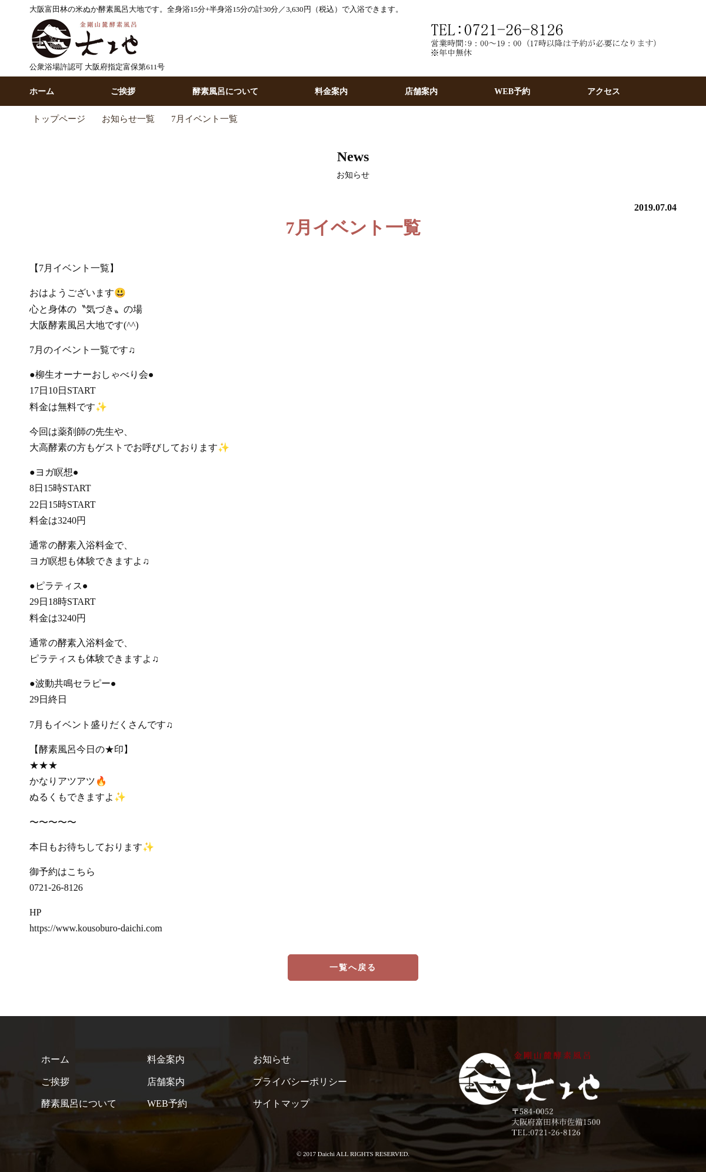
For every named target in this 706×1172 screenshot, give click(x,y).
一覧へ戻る (353, 967)
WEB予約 (512, 91)
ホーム (41, 91)
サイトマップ (281, 1103)
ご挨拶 (123, 91)
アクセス (603, 91)
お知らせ (272, 1059)
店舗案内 (421, 91)
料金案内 (331, 91)
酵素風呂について (225, 91)
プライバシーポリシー (300, 1082)
